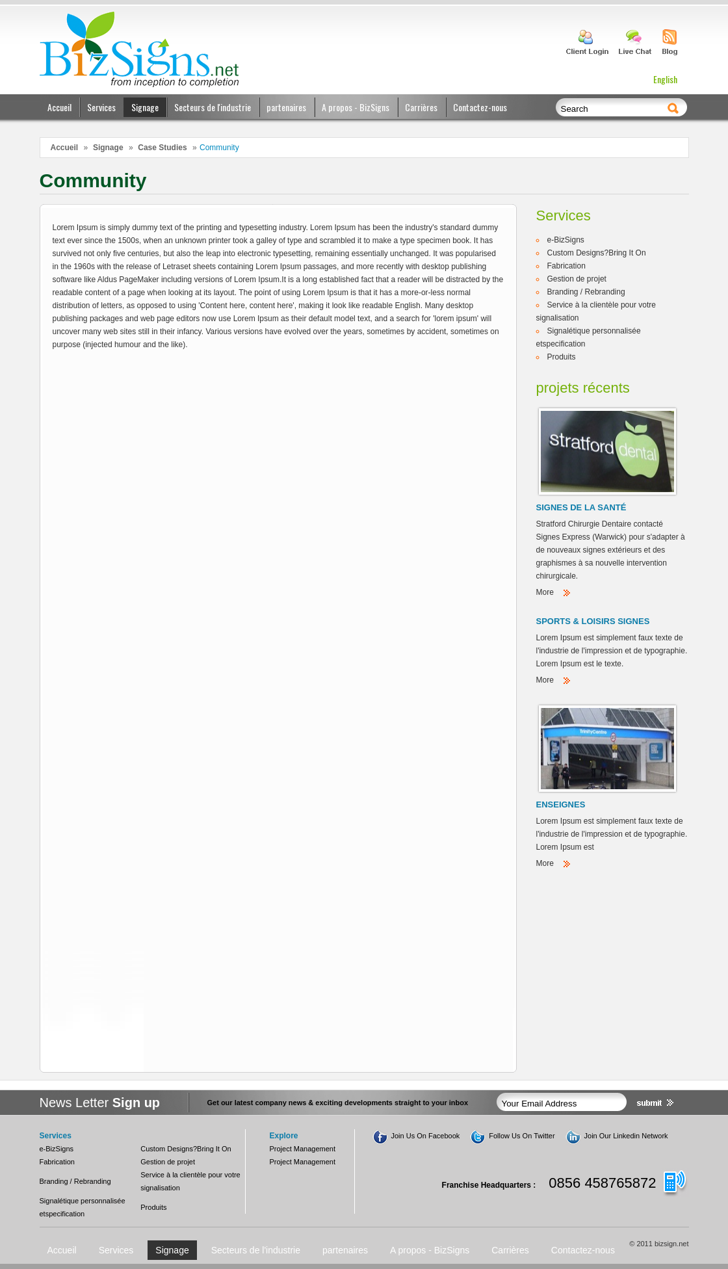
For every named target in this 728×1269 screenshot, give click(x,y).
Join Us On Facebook (425, 1136)
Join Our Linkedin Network (626, 1136)
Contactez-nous (480, 107)
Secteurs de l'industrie (212, 107)
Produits (561, 356)
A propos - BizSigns (355, 107)
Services (101, 107)
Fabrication (566, 265)
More (545, 592)
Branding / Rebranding (586, 291)
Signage (145, 107)
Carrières (421, 107)
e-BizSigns (565, 239)
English (665, 79)
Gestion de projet (576, 278)
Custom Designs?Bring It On (596, 252)
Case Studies (162, 147)
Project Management (303, 1149)
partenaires (286, 107)
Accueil (59, 107)
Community (219, 147)
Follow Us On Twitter (521, 1136)
